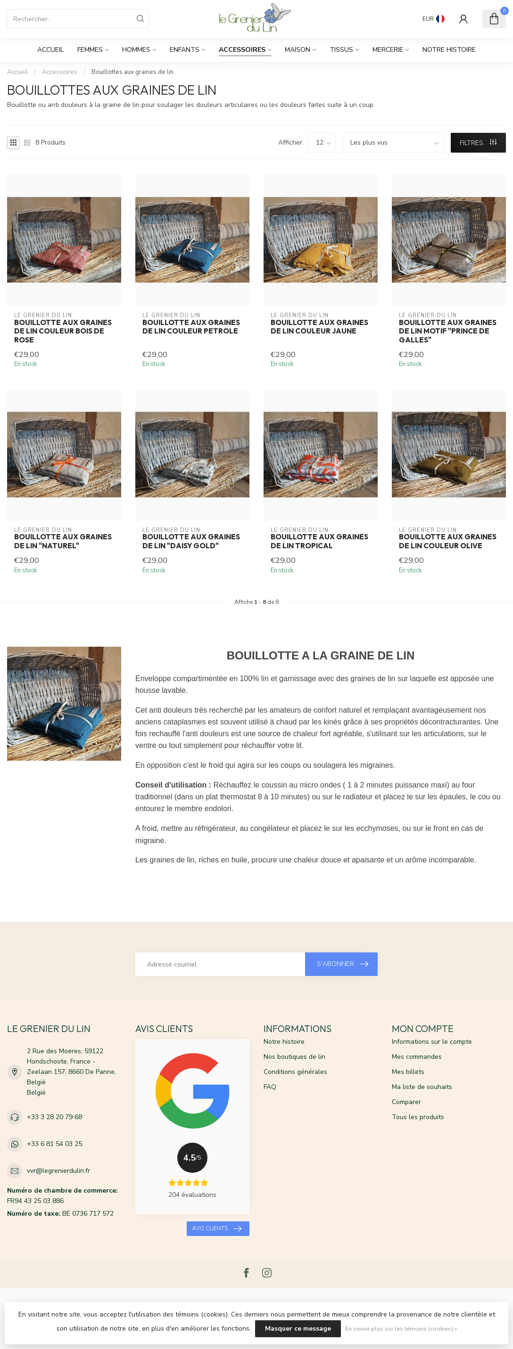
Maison (297, 49)
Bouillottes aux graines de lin (132, 72)
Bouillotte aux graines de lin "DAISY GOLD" (191, 541)
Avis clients (216, 1229)
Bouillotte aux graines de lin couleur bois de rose (63, 331)
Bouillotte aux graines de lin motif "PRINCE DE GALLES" (447, 331)
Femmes (90, 49)
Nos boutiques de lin (294, 1056)
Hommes (136, 49)
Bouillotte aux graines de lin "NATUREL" (63, 541)
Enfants (184, 49)
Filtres (478, 142)
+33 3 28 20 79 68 (54, 1117)
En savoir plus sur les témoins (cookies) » (401, 1329)
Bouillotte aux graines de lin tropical (319, 541)
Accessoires (242, 49)
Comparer (406, 1101)
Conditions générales (295, 1071)
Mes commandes (417, 1056)
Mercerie (387, 49)
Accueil (50, 49)
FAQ (270, 1086)
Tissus (341, 49)
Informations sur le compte (432, 1041)
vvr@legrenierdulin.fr (58, 1170)
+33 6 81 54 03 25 (54, 1143)
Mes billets (408, 1071)
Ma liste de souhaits (422, 1086)
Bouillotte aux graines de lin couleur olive (447, 541)
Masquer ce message (298, 1328)
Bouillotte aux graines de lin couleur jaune (319, 326)
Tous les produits (418, 1117)
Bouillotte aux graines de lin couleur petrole (191, 326)
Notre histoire (449, 49)
